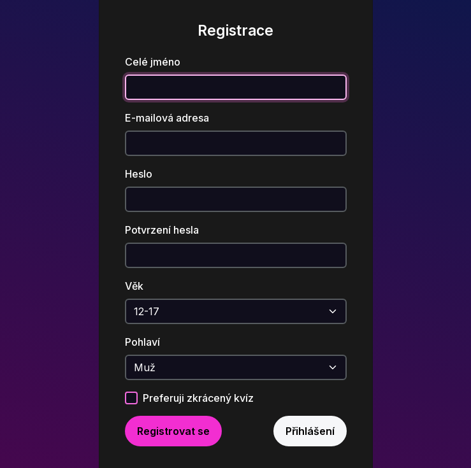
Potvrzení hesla (162, 229)
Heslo (138, 173)
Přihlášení (310, 431)
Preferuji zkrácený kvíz (198, 398)
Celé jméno (152, 61)
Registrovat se (173, 431)
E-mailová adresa (167, 117)
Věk (134, 286)
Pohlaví (142, 342)
